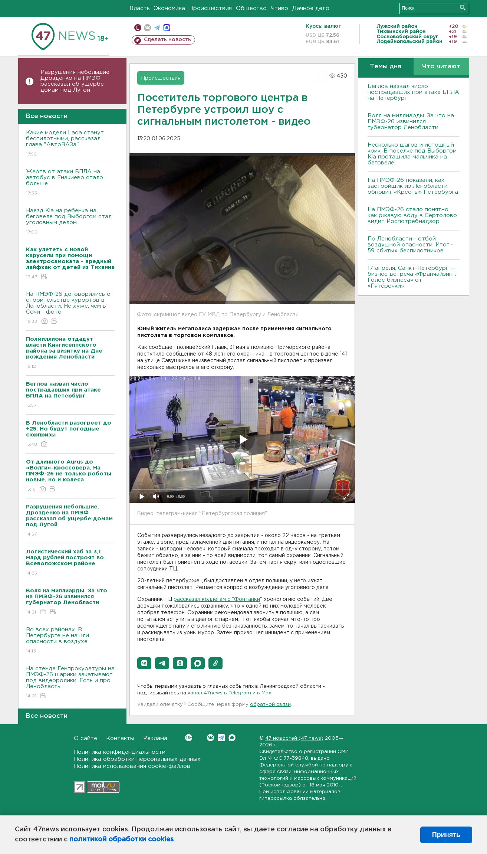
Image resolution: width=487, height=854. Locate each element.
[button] (144, 663)
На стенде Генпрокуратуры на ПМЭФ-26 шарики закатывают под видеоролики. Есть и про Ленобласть (70, 682)
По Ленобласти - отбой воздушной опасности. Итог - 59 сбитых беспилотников (410, 244)
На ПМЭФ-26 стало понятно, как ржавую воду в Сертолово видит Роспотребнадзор (412, 215)
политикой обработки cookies (121, 839)
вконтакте (147, 27)
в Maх (264, 693)
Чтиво (279, 8)
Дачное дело (310, 8)
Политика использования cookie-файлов (132, 766)
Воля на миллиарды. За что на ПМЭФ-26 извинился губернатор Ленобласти (411, 121)
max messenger (166, 27)
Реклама (155, 738)
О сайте (85, 738)
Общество (251, 8)
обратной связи (270, 705)
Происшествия (210, 8)
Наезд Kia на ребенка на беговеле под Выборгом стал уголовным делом (70, 221)
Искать (462, 7)
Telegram (221, 737)
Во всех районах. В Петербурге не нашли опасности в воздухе (70, 640)
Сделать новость (167, 39)
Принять (446, 834)
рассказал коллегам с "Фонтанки (217, 599)
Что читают (441, 66)
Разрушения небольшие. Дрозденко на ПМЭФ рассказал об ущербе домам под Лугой (75, 81)
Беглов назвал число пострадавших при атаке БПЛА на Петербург (413, 92)
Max (232, 737)
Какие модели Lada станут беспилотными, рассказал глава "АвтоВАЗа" (70, 143)
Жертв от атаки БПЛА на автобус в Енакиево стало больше (70, 182)
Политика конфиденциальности (119, 752)
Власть (139, 8)
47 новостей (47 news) (294, 738)
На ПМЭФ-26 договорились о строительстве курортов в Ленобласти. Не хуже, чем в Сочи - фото (70, 308)
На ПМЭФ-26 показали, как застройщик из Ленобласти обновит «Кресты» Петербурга (413, 186)
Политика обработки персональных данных (137, 759)
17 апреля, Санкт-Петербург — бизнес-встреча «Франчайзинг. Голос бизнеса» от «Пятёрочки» (412, 277)
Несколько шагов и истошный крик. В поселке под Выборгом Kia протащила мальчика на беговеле (412, 154)
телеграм (157, 27)
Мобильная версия (137, 27)
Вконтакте (188, 737)
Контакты (120, 738)
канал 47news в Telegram (219, 693)
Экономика (169, 8)
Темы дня (385, 66)
